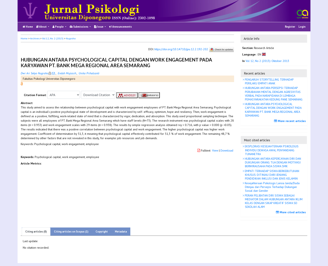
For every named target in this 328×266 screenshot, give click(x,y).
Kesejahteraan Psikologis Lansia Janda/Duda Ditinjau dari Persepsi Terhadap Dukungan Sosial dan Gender (272, 187)
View (215, 150)
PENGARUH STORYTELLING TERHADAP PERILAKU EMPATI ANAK (269, 81)
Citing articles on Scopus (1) (71, 231)
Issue (99, 26)
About (41, 26)
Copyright (102, 231)
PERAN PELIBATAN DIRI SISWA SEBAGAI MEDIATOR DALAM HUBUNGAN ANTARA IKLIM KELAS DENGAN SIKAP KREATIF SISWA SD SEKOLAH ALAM (273, 201)
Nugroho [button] (71, 38)
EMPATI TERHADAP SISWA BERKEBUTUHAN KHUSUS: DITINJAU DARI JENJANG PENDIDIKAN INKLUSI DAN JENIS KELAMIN (271, 174)
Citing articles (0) (36, 231)
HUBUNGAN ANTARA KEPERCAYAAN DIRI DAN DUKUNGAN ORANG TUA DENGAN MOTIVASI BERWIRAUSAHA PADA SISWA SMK (272, 162)
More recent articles (290, 121)
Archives (35, 38)
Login (302, 26)
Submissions (79, 26)
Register (290, 26)
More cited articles (291, 212)
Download (226, 150)
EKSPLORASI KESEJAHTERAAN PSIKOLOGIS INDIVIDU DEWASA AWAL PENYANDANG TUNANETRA (271, 150)
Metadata (121, 231)
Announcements (120, 26)
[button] (22, 83)
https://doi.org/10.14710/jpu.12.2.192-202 (181, 49)
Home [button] (24, 38)
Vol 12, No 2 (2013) (52, 38)
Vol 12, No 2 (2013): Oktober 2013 (267, 61)
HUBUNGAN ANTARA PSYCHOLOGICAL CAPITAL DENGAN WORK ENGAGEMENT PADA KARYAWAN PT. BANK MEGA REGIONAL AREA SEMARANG (273, 109)
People (58, 26)
